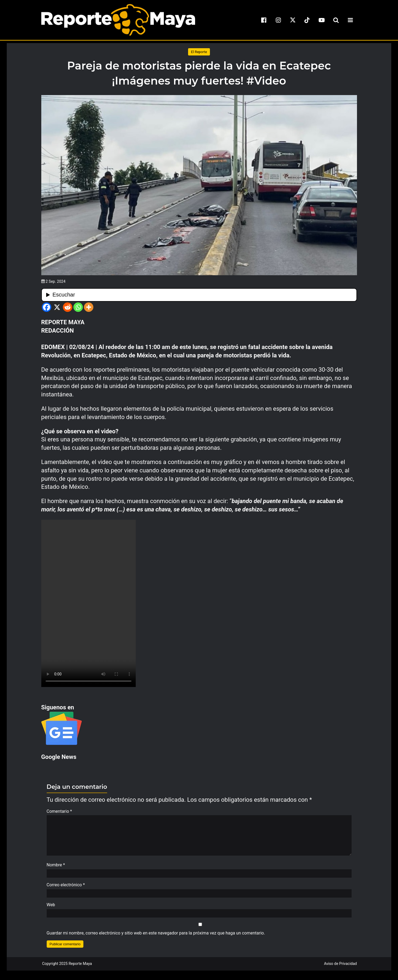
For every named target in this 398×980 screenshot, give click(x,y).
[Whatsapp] (78, 307)
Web (51, 907)
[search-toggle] (335, 19)
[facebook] (263, 19)
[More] (88, 307)
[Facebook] (46, 307)
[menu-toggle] (350, 19)
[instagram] (278, 19)
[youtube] (321, 19)
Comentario (59, 811)
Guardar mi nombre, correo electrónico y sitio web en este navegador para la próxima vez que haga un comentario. (156, 935)
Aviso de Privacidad (340, 966)
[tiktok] (307, 19)
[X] (57, 307)
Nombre (56, 867)
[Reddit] (67, 307)
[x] (292, 19)
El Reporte (199, 52)
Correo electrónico (66, 887)
